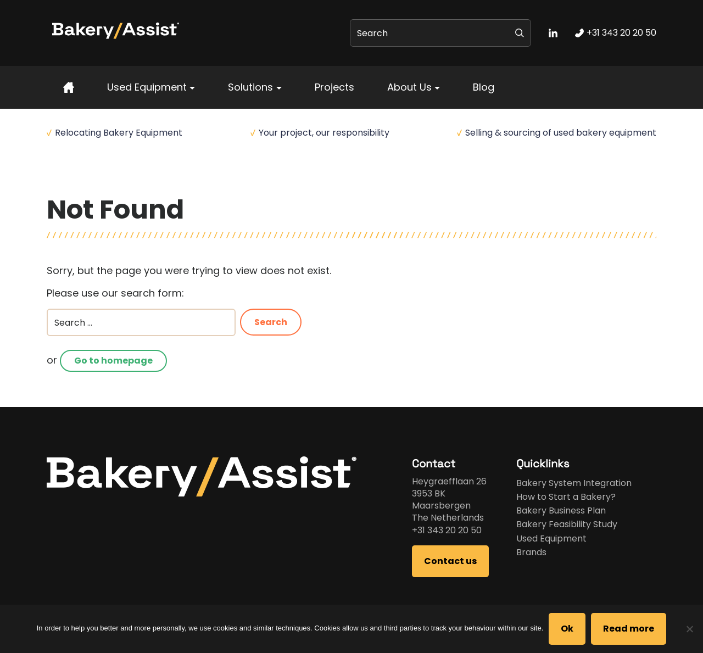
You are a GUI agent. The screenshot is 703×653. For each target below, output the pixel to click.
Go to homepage (113, 360)
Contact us (450, 561)
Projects (334, 87)
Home (58, 176)
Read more (628, 628)
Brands (531, 552)
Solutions (250, 87)
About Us (409, 87)
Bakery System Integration (574, 483)
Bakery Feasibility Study (566, 524)
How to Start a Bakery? (566, 496)
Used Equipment (147, 87)
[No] (689, 628)
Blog (483, 87)
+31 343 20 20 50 (447, 530)
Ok (567, 628)
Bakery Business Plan (561, 510)
